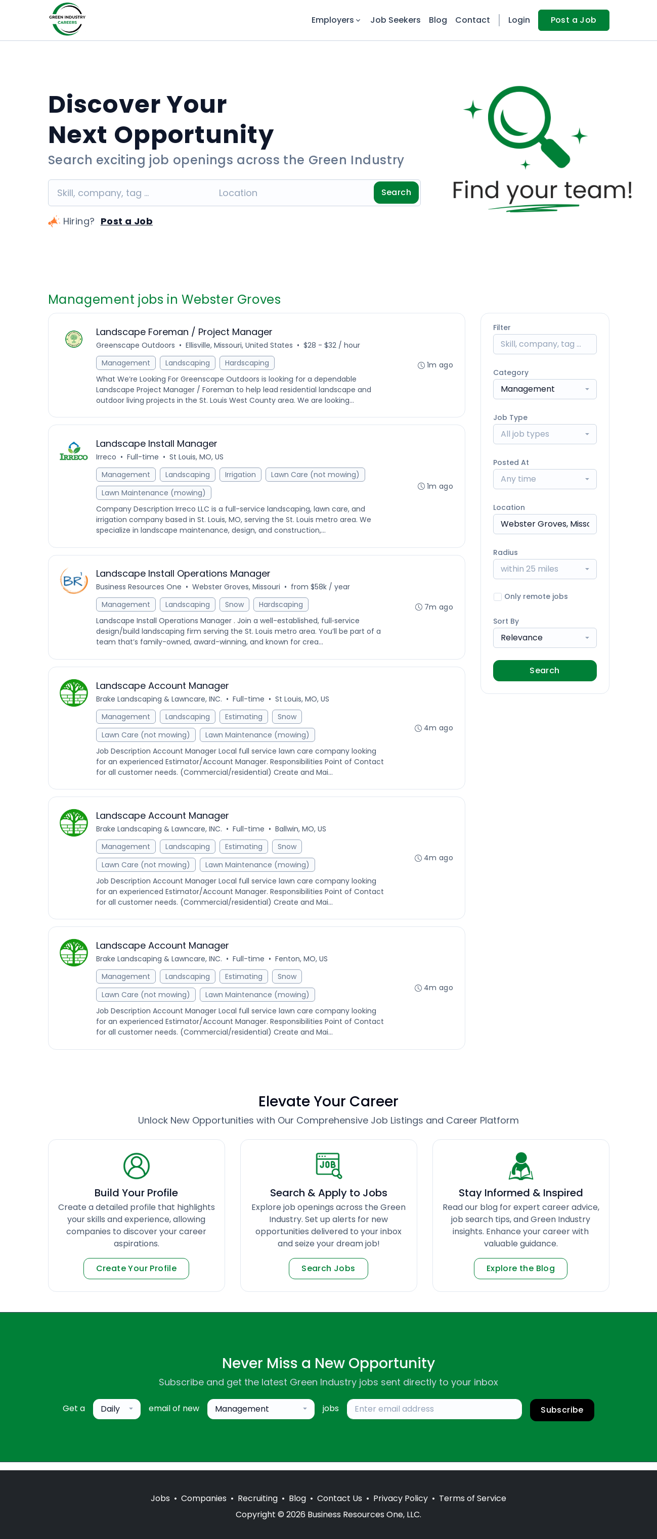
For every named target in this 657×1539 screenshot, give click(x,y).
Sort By (506, 621)
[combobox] (545, 389)
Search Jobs (328, 1276)
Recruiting (258, 1498)
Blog (438, 20)
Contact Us (339, 1498)
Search (396, 192)
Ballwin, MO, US (301, 835)
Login (519, 20)
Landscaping (188, 363)
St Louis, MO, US (197, 459)
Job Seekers (395, 20)
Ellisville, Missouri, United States (240, 346)
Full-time (144, 459)
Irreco (107, 459)
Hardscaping (248, 363)
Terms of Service (472, 1498)
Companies (204, 1498)
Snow (235, 608)
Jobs (160, 1498)
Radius (505, 552)
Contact (472, 20)
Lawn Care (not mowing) (316, 477)
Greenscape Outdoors (136, 346)
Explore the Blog (521, 1276)
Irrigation (241, 477)
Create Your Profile (136, 1276)
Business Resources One (140, 590)
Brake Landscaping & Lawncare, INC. (160, 703)
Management (127, 363)
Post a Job (574, 20)
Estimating (245, 721)
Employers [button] (337, 20)
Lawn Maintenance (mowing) (155, 495)
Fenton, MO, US (302, 966)
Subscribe (562, 1418)
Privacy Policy (400, 1498)
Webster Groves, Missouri (237, 590)
